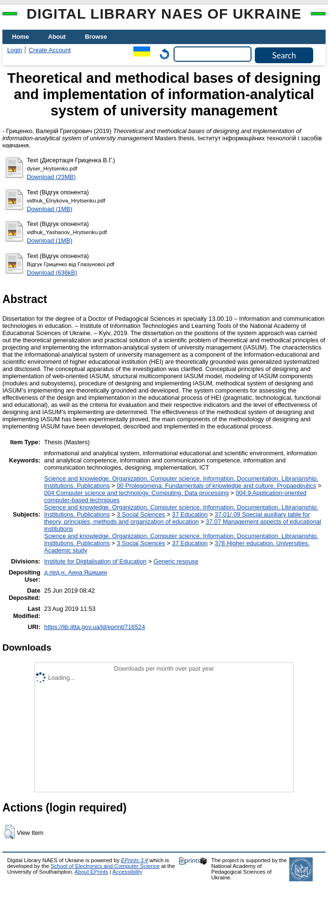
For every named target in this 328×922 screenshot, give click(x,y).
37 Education (190, 514)
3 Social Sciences (141, 514)
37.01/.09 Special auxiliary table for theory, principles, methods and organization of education (177, 518)
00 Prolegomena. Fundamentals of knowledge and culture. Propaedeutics (216, 485)
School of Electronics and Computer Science (105, 866)
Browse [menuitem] (96, 36)
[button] (9, 832)
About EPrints (91, 872)
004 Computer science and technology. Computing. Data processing (136, 492)
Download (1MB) (49, 209)
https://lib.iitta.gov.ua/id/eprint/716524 (94, 626)
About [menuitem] (57, 36)
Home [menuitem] (20, 36)
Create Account (50, 50)
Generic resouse (175, 561)
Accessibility (127, 872)
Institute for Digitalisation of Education (95, 561)
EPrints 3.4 (134, 860)
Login (14, 50)
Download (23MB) (51, 176)
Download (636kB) (52, 272)
